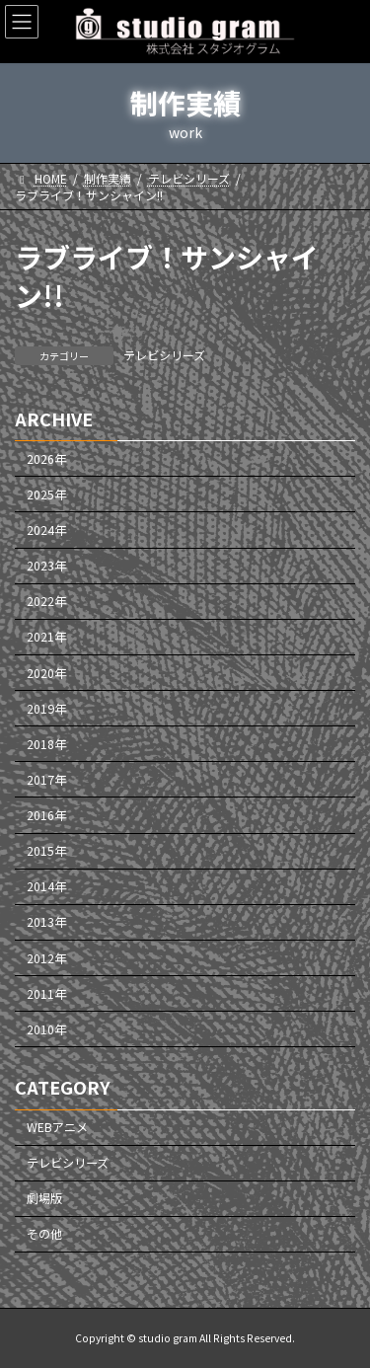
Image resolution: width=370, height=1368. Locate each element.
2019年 (46, 709)
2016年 (46, 815)
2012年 (46, 958)
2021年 (46, 637)
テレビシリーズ (164, 354)
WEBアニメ (57, 1127)
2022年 (46, 602)
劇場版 (44, 1199)
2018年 (46, 744)
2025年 (46, 494)
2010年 (46, 1029)
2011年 (46, 994)
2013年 (46, 923)
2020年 (46, 673)
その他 (44, 1235)
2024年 (46, 530)
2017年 (46, 780)
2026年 (46, 459)
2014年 (46, 887)
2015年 (46, 851)
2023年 (46, 565)
